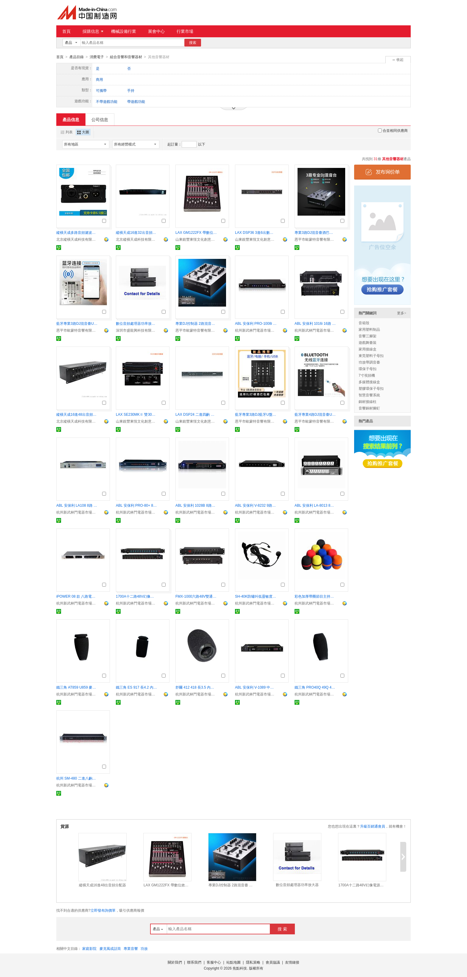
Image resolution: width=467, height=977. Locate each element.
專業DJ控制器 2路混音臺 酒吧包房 (196, 323)
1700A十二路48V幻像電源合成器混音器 (137, 596)
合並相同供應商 (393, 130)
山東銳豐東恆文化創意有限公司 (196, 239)
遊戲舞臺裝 (367, 342)
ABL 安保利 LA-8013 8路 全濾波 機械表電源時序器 (315, 505)
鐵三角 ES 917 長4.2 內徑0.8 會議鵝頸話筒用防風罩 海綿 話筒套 (137, 687)
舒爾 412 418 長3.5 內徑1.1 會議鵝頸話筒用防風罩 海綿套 (196, 687)
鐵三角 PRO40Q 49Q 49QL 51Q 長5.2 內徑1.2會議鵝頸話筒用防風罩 (315, 687)
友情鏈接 (292, 962)
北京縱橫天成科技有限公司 (77, 239)
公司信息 (99, 119)
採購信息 (92, 31)
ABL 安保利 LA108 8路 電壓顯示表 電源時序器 (77, 505)
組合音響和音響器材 (126, 57)
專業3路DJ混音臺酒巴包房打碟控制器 (315, 232)
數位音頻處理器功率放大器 (137, 323)
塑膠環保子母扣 (371, 388)
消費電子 (97, 57)
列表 (67, 132)
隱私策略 (253, 962)
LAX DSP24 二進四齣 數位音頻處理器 (196, 414)
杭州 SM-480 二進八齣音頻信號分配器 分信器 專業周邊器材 (77, 778)
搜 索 (282, 928)
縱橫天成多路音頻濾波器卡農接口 (77, 232)
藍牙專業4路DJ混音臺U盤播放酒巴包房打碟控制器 (315, 414)
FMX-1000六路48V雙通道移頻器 (196, 596)
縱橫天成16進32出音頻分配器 (137, 232)
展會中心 (156, 31)
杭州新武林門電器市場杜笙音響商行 (256, 330)
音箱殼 (364, 323)
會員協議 (273, 962)
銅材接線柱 (367, 401)
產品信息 (71, 119)
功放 (144, 948)
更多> (401, 313)
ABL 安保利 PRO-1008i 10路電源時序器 (256, 323)
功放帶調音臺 (369, 362)
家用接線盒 (367, 349)
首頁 (66, 31)
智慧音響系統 (369, 395)
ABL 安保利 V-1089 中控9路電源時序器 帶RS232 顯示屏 (256, 687)
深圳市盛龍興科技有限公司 (137, 330)
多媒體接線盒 (369, 382)
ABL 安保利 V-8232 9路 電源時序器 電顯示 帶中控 (256, 505)
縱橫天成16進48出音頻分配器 (77, 414)
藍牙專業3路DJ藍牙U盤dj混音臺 (256, 414)
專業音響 (131, 948)
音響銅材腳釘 (369, 408)
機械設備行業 (123, 31)
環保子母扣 (367, 369)
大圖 (83, 132)
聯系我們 (194, 962)
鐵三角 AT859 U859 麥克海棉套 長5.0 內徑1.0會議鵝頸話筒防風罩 (77, 687)
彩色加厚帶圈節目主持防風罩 (315, 596)
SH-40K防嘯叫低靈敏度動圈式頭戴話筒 (256, 596)
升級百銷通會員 (372, 826)
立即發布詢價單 (103, 910)
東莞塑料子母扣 (371, 355)
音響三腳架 (367, 336)
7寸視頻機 (367, 375)
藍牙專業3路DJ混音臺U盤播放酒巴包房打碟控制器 (77, 323)
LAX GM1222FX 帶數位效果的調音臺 (196, 232)
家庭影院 (89, 948)
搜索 (192, 43)
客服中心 (214, 962)
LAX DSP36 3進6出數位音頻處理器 (256, 232)
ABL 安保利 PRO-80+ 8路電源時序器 (137, 505)
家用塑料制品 (369, 329)
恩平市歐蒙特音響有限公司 (315, 239)
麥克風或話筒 (110, 948)
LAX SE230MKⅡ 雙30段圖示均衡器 (137, 414)
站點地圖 (233, 962)
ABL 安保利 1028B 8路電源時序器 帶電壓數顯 (196, 505)
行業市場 (185, 31)
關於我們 (175, 962)
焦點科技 (240, 968)
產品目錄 (76, 57)
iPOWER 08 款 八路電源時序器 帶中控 (77, 596)
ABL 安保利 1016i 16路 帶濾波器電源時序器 (315, 323)
